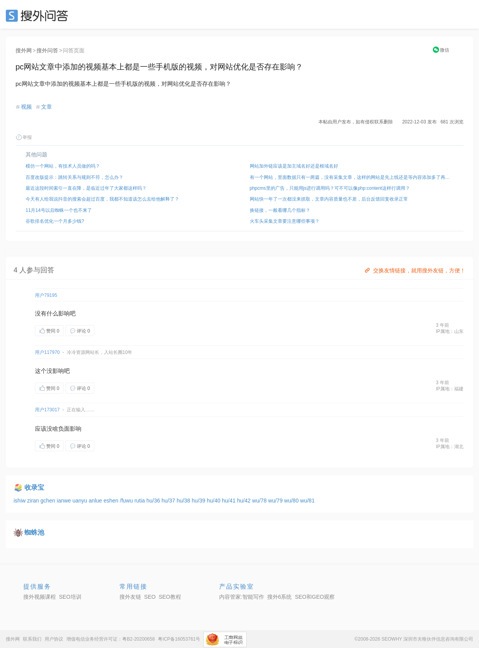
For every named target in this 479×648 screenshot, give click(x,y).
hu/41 (229, 500)
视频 (26, 107)
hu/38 (184, 500)
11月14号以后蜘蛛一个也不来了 (59, 210)
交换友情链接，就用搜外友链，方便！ (414, 270)
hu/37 (168, 500)
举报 (24, 137)
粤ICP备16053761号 (179, 639)
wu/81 (307, 500)
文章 (46, 107)
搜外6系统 (279, 597)
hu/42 (244, 500)
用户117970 (47, 352)
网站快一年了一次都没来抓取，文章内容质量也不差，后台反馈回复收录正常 (329, 199)
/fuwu (127, 500)
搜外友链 (130, 597)
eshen (112, 500)
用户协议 (54, 639)
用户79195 (46, 295)
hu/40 (214, 500)
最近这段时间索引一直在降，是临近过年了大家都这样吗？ (86, 188)
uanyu (81, 500)
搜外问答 (47, 50)
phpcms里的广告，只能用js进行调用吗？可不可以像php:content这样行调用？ (330, 188)
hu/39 (199, 500)
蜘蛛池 (34, 532)
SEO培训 (70, 597)
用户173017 (47, 409)
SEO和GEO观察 (315, 597)
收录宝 (34, 487)
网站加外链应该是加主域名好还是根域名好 (294, 166)
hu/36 (154, 500)
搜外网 (24, 50)
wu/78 (260, 500)
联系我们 (32, 639)
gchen (48, 500)
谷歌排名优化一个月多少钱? (55, 221)
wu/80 (292, 500)
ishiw (20, 500)
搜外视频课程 (39, 597)
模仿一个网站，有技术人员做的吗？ (63, 166)
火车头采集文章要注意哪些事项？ (285, 221)
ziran (33, 500)
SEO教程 (170, 597)
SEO (39, 16)
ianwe (64, 500)
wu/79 (276, 500)
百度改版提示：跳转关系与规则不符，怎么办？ (74, 177)
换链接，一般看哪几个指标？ (280, 210)
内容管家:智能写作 (241, 597)
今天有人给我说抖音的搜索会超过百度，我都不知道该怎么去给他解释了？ (102, 199)
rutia (140, 500)
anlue (96, 500)
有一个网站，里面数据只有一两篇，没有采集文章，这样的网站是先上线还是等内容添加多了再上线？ (352, 177)
